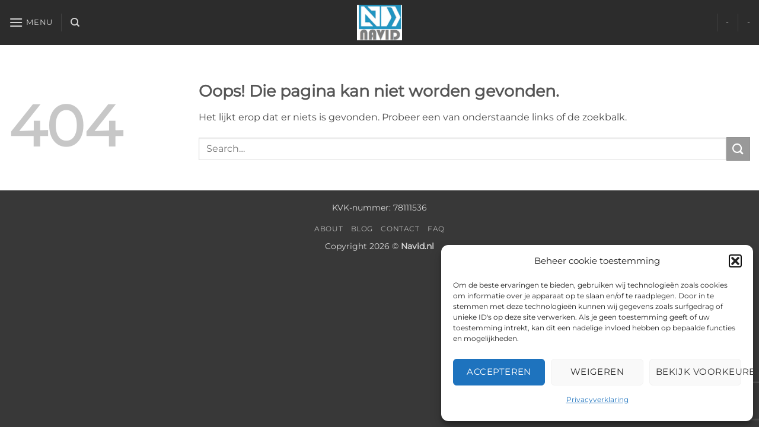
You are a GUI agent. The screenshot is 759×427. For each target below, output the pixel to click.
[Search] (75, 22)
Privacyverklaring (597, 399)
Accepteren (499, 371)
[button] (735, 261)
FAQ (436, 228)
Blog (362, 228)
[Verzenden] (738, 148)
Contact (400, 228)
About (328, 228)
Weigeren (597, 371)
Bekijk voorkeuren (698, 371)
